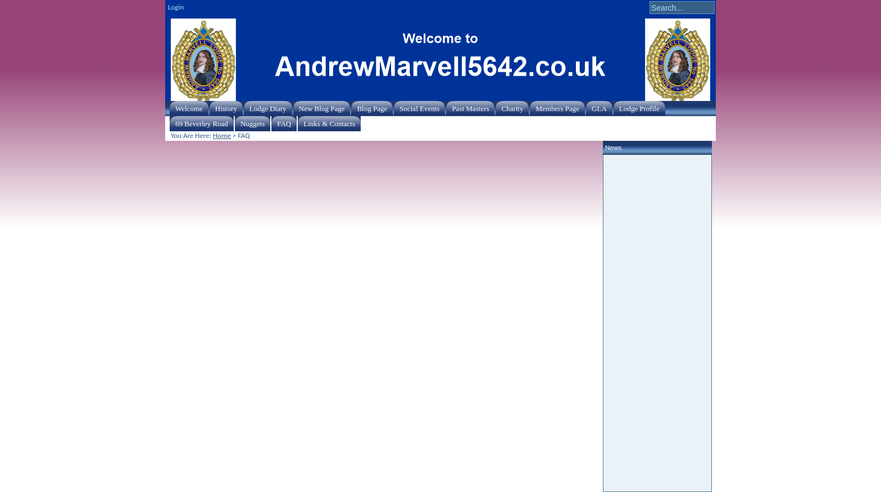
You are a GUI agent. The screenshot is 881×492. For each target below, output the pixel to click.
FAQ (284, 123)
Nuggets (252, 123)
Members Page (557, 108)
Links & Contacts (329, 123)
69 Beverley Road (201, 123)
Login (176, 7)
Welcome (189, 108)
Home (222, 135)
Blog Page (372, 108)
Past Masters (470, 108)
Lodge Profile (639, 108)
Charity (512, 108)
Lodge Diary (268, 108)
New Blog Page (322, 108)
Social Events (419, 108)
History (226, 108)
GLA (599, 108)
